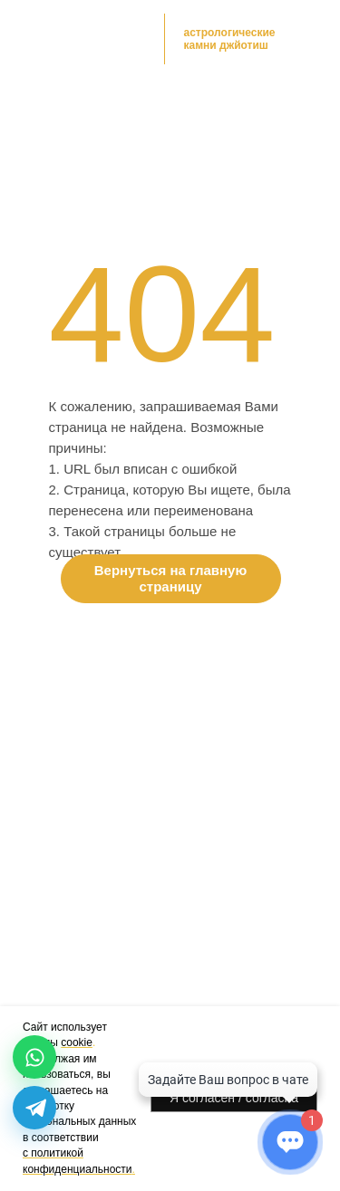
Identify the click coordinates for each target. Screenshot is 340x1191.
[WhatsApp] (34, 1057)
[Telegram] (34, 1107)
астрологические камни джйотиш (230, 39)
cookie (76, 1042)
